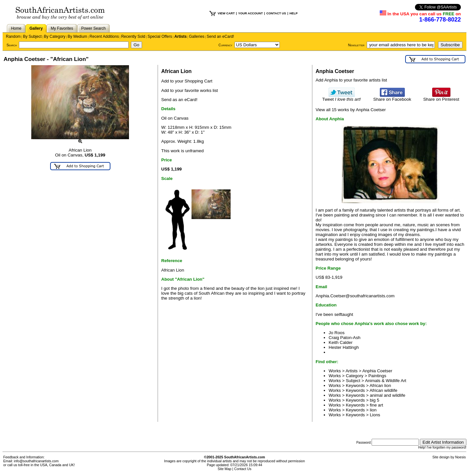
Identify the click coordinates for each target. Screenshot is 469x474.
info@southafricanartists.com (36, 461)
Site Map (224, 469)
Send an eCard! (220, 36)
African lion (380, 385)
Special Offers (160, 36)
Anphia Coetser (377, 370)
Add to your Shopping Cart (186, 81)
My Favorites (62, 28)
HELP (294, 13)
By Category (54, 36)
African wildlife (383, 390)
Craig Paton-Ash (345, 337)
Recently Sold (133, 36)
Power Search (93, 28)
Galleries (196, 36)
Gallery (36, 28)
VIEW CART (226, 13)
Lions (375, 414)
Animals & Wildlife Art (385, 380)
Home (16, 28)
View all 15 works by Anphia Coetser (351, 109)
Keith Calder (340, 342)
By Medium (77, 36)
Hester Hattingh (344, 347)
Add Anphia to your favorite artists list (351, 80)
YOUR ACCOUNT (250, 13)
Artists (180, 36)
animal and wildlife (387, 395)
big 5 (374, 400)
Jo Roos (337, 332)
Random (13, 36)
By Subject (32, 36)
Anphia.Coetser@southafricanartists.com (355, 295)
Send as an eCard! (179, 99)
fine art (376, 405)
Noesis (460, 457)
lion (373, 409)
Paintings (377, 375)
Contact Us (242, 469)
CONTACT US (276, 13)
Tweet (341, 97)
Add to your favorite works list (189, 90)
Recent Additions (104, 36)
